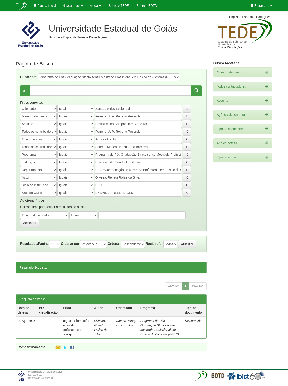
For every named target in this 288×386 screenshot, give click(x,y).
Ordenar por (70, 243)
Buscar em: (28, 77)
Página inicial (44, 5)
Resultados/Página (34, 243)
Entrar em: (261, 5)
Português (263, 17)
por (25, 90)
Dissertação (193, 321)
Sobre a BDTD (146, 5)
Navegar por (73, 5)
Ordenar (114, 243)
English (234, 17)
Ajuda (95, 5)
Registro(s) (154, 243)
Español (248, 17)
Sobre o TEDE (118, 5)
